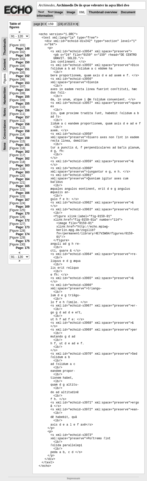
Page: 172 (22, 220)
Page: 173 (22, 227)
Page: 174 (22, 234)
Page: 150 (22, 62)
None (4, 146)
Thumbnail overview (103, 12)
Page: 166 (22, 193)
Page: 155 (22, 96)
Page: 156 (22, 110)
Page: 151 (22, 69)
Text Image (55, 12)
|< (42, 24)
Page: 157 (22, 117)
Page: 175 (22, 241)
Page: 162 (22, 151)
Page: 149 (22, 55)
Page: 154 (22, 90)
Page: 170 (22, 213)
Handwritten (4, 95)
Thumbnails (4, 47)
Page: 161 (22, 145)
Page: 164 (22, 179)
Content (4, 64)
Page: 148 (22, 48)
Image (71, 12)
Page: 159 (22, 138)
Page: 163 (22, 165)
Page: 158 (22, 124)
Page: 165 (22, 186)
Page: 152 (22, 76)
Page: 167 (22, 199)
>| (76, 24)
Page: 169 (22, 206)
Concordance (4, 129)
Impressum (73, 478)
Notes (4, 112)
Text (41, 12)
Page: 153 (22, 83)
